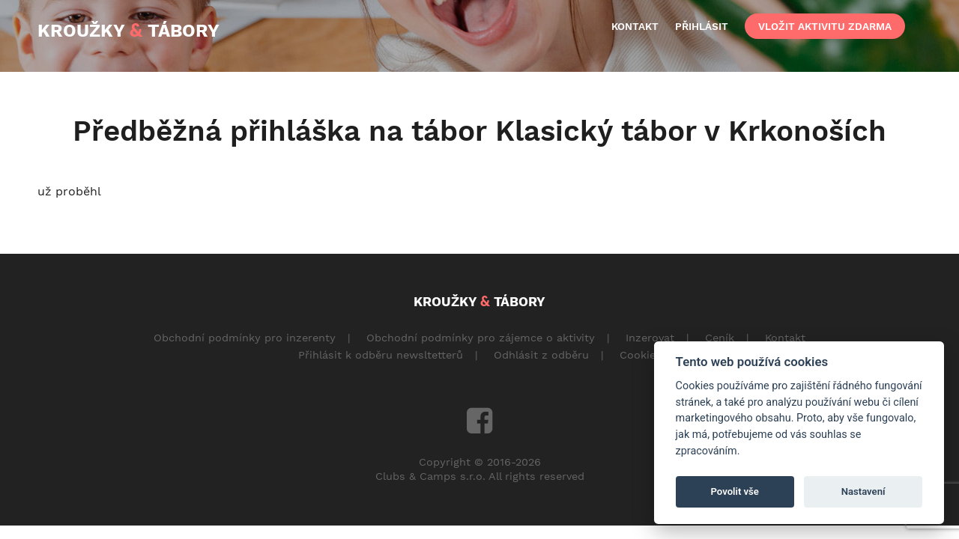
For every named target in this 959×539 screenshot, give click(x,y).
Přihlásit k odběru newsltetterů (380, 355)
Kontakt (785, 338)
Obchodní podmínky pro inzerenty (245, 338)
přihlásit (701, 26)
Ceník (719, 338)
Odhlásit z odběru (541, 355)
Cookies (641, 355)
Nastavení (863, 491)
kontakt (635, 26)
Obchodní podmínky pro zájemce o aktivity (480, 338)
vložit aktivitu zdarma (825, 26)
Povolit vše (735, 491)
